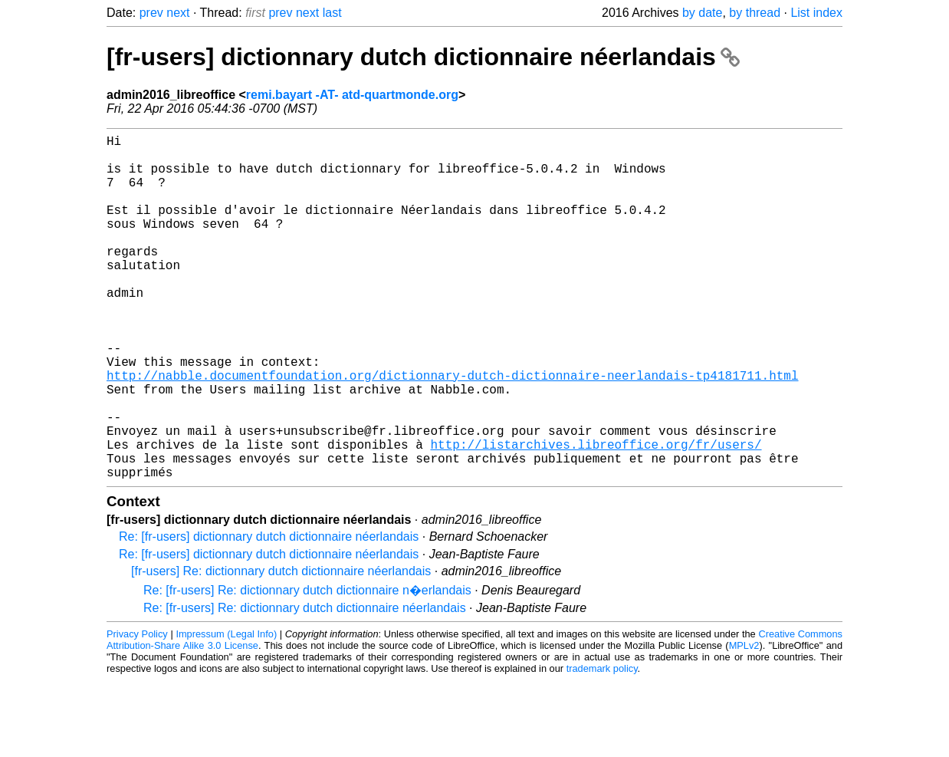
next (177, 12)
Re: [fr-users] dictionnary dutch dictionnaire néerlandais (269, 613)
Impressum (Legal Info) (226, 710)
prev (151, 12)
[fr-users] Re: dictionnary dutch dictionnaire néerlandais (281, 647)
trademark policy (602, 745)
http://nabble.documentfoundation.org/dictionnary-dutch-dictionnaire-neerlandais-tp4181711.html (452, 430)
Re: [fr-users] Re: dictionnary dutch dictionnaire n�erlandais (307, 666)
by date (702, 12)
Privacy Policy (137, 710)
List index (816, 12)
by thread (754, 12)
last (332, 12)
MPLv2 (744, 722)
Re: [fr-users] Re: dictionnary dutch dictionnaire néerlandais (304, 684)
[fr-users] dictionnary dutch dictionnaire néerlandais (423, 57)
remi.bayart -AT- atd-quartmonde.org (352, 94)
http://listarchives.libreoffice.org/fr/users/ (595, 514)
